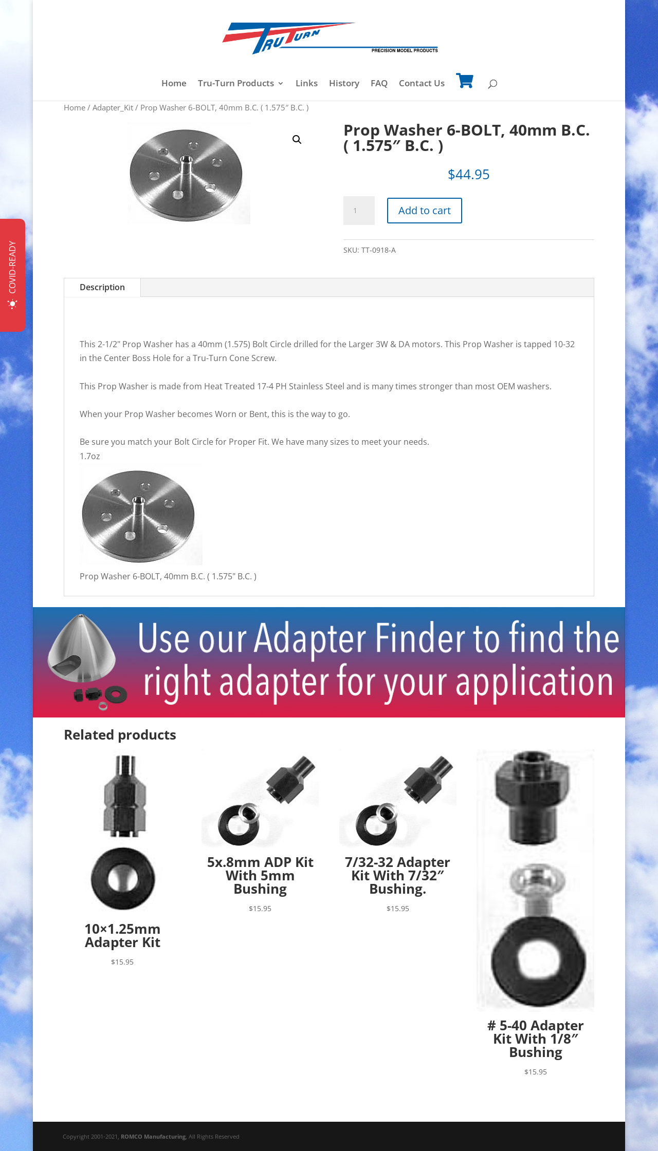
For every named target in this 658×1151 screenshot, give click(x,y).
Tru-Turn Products (236, 84)
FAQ (379, 84)
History (344, 84)
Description (102, 287)
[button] (297, 139)
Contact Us (422, 84)
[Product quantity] (358, 210)
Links (307, 84)
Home (174, 84)
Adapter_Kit (113, 107)
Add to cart (424, 210)
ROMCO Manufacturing (153, 1136)
